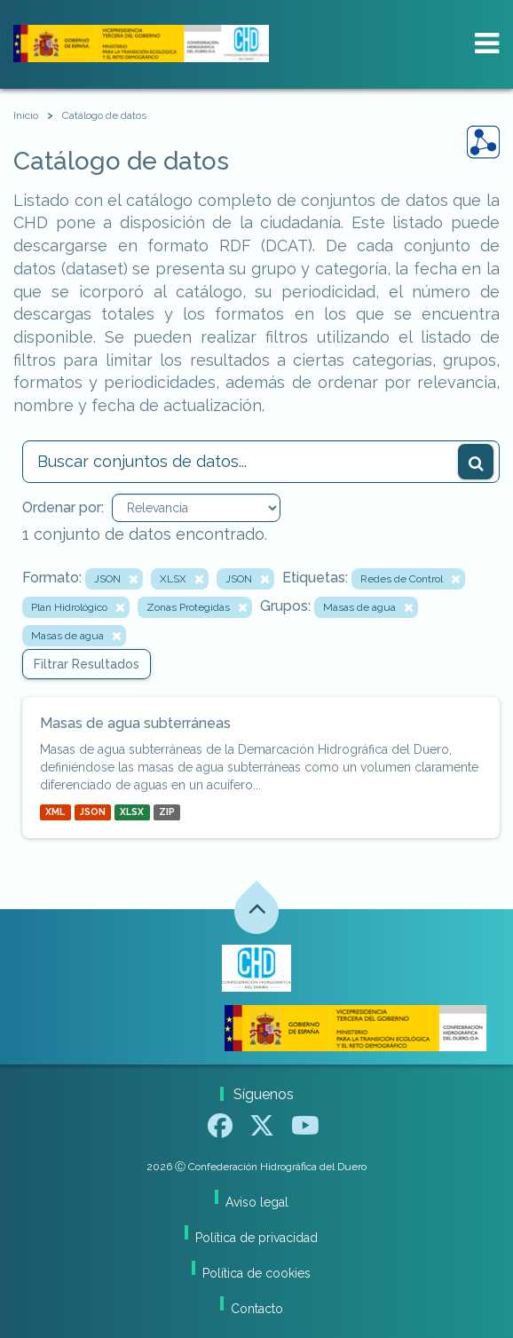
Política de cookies (256, 1273)
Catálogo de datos (104, 115)
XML (55, 812)
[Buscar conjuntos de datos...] (261, 461)
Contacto (257, 1309)
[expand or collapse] (487, 43)
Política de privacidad (256, 1238)
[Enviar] (475, 461)
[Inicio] (25, 115)
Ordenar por (61, 507)
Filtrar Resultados (86, 664)
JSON (93, 812)
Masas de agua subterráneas (135, 723)
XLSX (132, 812)
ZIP (167, 812)
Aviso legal (256, 1202)
